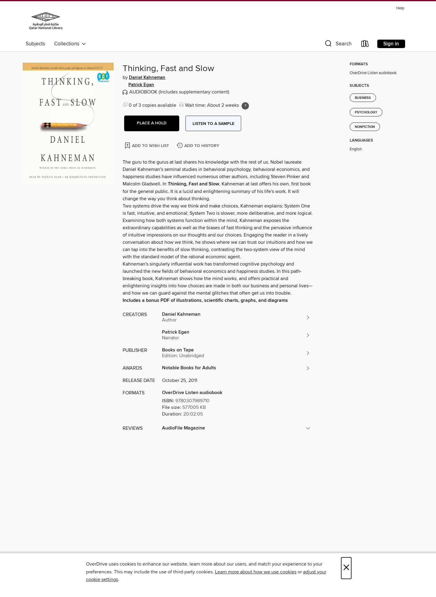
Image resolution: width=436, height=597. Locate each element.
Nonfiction (365, 127)
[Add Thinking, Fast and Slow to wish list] (147, 145)
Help (400, 8)
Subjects (35, 44)
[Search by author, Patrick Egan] (236, 335)
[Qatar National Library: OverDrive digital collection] (46, 21)
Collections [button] (70, 44)
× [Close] (346, 568)
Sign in (391, 44)
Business (363, 98)
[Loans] (365, 45)
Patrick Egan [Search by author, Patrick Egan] (141, 85)
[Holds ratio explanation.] (245, 105)
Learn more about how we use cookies (255, 572)
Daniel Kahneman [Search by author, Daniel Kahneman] (147, 77)
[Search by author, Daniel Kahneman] (236, 317)
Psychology (366, 112)
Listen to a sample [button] (213, 123)
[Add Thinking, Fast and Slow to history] (199, 146)
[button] (337, 45)
